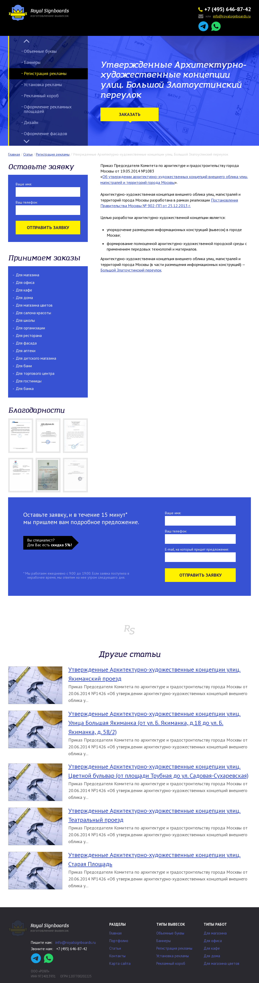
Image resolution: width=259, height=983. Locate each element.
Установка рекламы (43, 84)
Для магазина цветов (34, 305)
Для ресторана (29, 335)
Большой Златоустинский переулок (130, 270)
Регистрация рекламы (45, 73)
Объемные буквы (40, 51)
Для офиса (25, 282)
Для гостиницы (28, 380)
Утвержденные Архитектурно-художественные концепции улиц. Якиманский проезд (154, 674)
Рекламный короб (41, 96)
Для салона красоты (33, 312)
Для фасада (26, 343)
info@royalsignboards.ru (75, 942)
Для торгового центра (35, 373)
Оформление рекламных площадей (48, 109)
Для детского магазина (36, 358)
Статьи (115, 948)
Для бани (24, 365)
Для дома (24, 297)
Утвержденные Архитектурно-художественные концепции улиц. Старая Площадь (154, 859)
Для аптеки (25, 350)
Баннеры (32, 62)
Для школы (25, 320)
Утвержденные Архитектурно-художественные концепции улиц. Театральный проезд (154, 815)
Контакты (117, 956)
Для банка (25, 388)
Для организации (30, 327)
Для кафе (24, 289)
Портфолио (118, 941)
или (224, 16)
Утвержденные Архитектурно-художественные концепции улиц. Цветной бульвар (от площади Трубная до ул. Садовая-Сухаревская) (158, 771)
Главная (115, 933)
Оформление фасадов (45, 133)
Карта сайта (120, 963)
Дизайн (31, 122)
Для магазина (27, 274)
